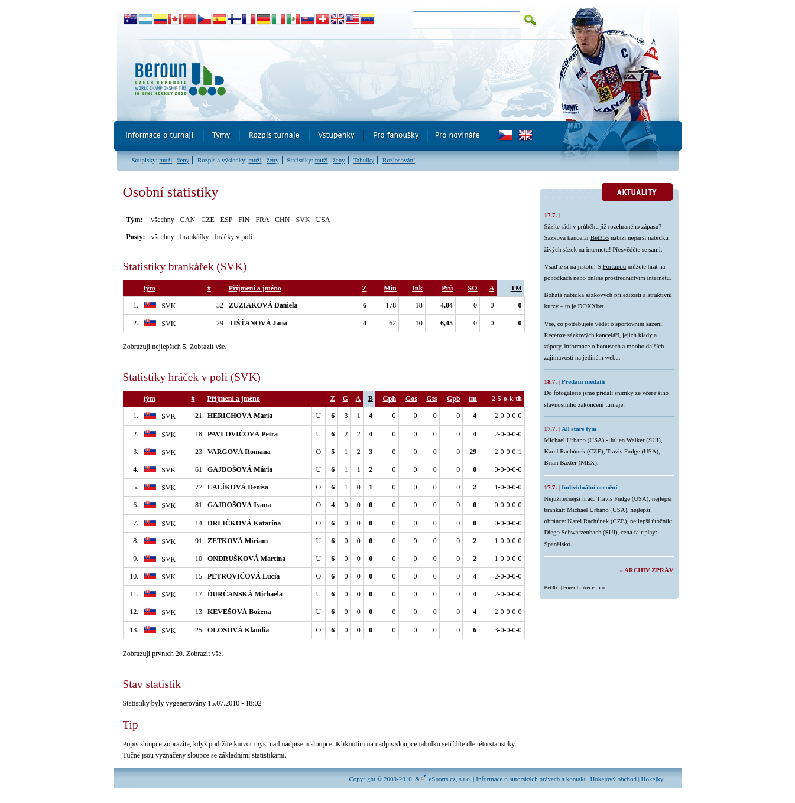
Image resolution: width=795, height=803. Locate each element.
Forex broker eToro (584, 587)
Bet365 (599, 237)
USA (322, 220)
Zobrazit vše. (208, 346)
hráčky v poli (233, 237)
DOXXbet (590, 305)
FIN (243, 220)
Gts (431, 398)
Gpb (453, 398)
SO (473, 288)
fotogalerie (567, 392)
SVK (303, 220)
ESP (226, 220)
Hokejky (652, 778)
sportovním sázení (638, 323)
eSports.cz (442, 778)
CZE (208, 220)
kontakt (576, 778)
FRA (262, 220)
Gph (389, 398)
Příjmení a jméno (255, 288)
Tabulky (363, 160)
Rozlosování (398, 160)
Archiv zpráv (648, 569)
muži (165, 160)
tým (149, 288)
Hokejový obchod (613, 778)
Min (390, 288)
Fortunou (615, 266)
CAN (187, 220)
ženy (183, 160)
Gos (411, 398)
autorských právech (534, 778)
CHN (282, 220)
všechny (162, 220)
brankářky (194, 237)
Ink (417, 288)
